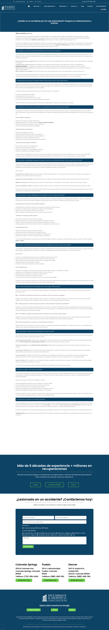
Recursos (74, 6)
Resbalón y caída (79, 533)
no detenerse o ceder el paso (37, 39)
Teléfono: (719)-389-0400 (27, 576)
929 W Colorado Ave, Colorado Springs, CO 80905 (33, 341)
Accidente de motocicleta (47, 533)
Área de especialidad (29, 530)
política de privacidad (66, 627)
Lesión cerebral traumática (61, 535)
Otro (74, 535)
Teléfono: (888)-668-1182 (53, 576)
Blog (82, 6)
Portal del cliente (101, 6)
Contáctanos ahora (20, 413)
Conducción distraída (21, 66)
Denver (17, 240)
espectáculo (29, 33)
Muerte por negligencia (64, 533)
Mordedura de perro (44, 535)
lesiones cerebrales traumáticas (46, 122)
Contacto (90, 6)
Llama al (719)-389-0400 (89, 1)
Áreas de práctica (50, 6)
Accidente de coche (30, 533)
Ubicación (26, 525)
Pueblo (22, 240)
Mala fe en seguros (30, 535)
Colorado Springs (29, 528)
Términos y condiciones (79, 627)
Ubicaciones (63, 6)
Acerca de (37, 6)
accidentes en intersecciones (62, 44)
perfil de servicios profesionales (40, 345)
